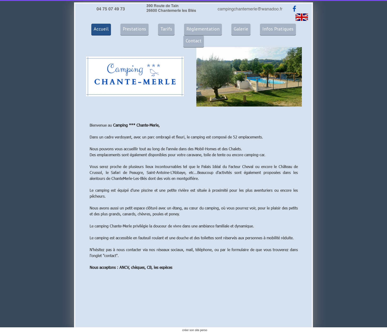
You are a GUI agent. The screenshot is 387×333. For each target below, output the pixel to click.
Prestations (134, 29)
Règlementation (203, 29)
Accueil (101, 29)
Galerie (241, 29)
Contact (194, 41)
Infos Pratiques (278, 29)
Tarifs (166, 29)
